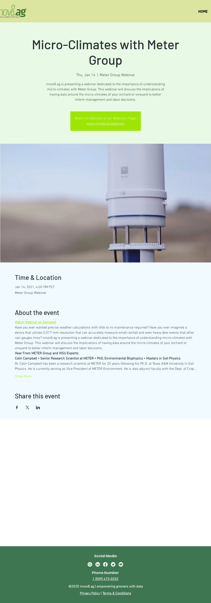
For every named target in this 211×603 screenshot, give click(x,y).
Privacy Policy (90, 593)
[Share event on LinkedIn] (38, 407)
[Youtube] (121, 564)
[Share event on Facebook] (17, 407)
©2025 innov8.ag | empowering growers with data (105, 586)
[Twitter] (113, 564)
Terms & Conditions (116, 593)
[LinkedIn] (97, 564)
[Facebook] (105, 564)
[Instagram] (90, 564)
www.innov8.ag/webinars (106, 124)
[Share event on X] (27, 407)
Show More (23, 376)
